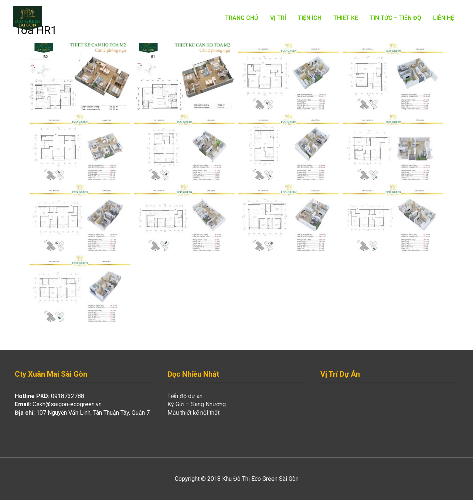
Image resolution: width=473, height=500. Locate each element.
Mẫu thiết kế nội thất (193, 412)
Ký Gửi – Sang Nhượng (196, 404)
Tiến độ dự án (185, 396)
